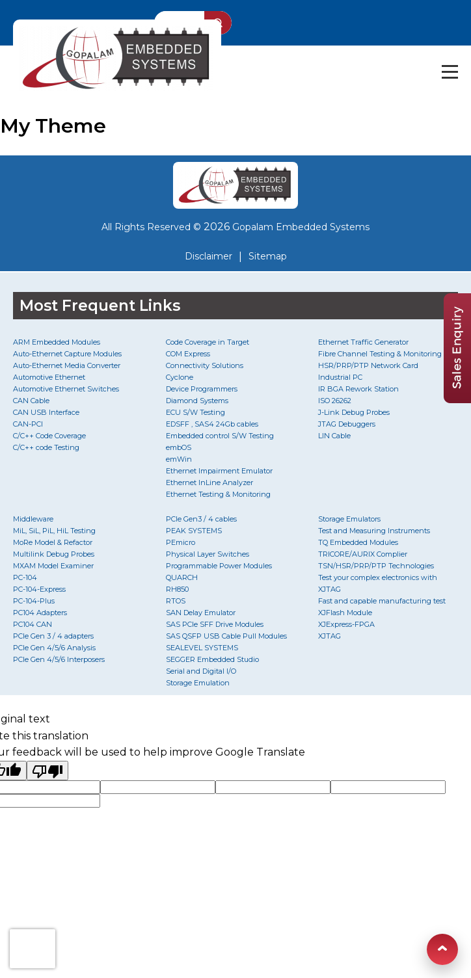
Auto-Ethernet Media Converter (66, 365)
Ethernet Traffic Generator (363, 342)
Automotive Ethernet (49, 377)
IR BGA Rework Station (358, 388)
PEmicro (180, 542)
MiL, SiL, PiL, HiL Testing (54, 530)
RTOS (175, 600)
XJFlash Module (345, 612)
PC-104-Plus (34, 600)
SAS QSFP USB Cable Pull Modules (226, 636)
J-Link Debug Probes (354, 412)
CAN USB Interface (46, 412)
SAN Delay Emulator (201, 612)
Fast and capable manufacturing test (382, 600)
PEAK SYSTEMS (194, 530)
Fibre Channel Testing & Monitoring (380, 353)
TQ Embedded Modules (358, 542)
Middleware (33, 518)
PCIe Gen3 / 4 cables (201, 518)
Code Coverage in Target (207, 342)
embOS (178, 447)
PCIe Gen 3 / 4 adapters (53, 636)
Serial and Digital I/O (201, 671)
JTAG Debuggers (346, 424)
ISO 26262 (334, 400)
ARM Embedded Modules (56, 342)
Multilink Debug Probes (53, 554)
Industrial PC (340, 377)
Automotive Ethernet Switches (66, 388)
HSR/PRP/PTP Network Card (368, 365)
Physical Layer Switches (207, 554)
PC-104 (25, 577)
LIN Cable (334, 435)
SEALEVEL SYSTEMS (202, 647)
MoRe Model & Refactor (52, 542)
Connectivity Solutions (204, 365)
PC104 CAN (32, 624)
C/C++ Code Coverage (49, 435)
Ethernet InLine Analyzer (209, 482)
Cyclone (179, 377)
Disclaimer (208, 256)
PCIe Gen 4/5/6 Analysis (54, 647)
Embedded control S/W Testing (220, 435)
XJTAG (329, 636)
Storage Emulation (198, 682)
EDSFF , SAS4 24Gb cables (212, 424)
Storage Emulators (349, 518)
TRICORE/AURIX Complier (362, 554)
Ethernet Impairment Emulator (219, 470)
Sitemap (268, 256)
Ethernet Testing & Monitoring (218, 494)
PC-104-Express (39, 589)
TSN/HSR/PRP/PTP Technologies (376, 565)
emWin (179, 459)
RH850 (177, 589)
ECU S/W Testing (195, 412)
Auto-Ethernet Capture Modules (67, 353)
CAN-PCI (28, 424)
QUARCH (182, 577)
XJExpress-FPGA (346, 624)
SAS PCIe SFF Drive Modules (214, 624)
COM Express (188, 353)
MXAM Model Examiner (53, 565)
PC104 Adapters (40, 612)
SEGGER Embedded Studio (212, 659)
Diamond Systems (197, 400)
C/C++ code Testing (46, 447)
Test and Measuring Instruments (374, 530)
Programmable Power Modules (219, 565)
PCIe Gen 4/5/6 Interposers (59, 659)
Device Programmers (201, 388)
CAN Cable (31, 400)
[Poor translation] (47, 770)
